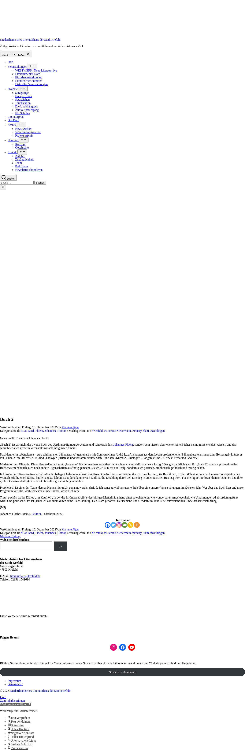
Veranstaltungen (17, 66)
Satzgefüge (22, 92)
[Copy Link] (130, 525)
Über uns (13, 140)
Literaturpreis (16, 116)
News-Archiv (23, 128)
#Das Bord (27, 430)
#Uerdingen (157, 430)
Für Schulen (22, 113)
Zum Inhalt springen (12, 700)
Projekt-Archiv (24, 135)
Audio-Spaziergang (27, 109)
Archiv (12, 124)
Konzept (20, 144)
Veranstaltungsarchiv (28, 132)
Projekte (13, 89)
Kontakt (12, 152)
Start (10, 62)
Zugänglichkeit (24, 159)
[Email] (125, 525)
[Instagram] (119, 525)
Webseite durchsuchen (14, 539)
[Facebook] (107, 525)
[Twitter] (113, 525)
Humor (61, 430)
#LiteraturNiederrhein (117, 430)
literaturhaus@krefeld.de (25, 576)
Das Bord (13, 120)
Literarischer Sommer (28, 80)
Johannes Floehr (123, 444)
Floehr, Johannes (45, 430)
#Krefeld (97, 430)
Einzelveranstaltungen (28, 77)
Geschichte (22, 147)
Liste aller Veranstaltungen (31, 84)
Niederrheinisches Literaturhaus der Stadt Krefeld (30, 39)
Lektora (36, 513)
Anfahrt (20, 156)
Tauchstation (23, 103)
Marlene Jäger (70, 427)
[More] (136, 525)
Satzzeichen (22, 99)
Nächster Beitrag (10, 536)
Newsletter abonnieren (29, 169)
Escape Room (23, 96)
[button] (15, 704)
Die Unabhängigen (26, 106)
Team (18, 163)
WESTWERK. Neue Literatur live (36, 70)
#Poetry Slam (140, 430)
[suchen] (60, 546)
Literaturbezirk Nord (27, 74)
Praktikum (21, 166)
